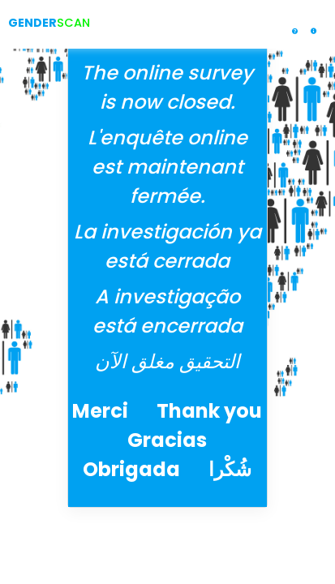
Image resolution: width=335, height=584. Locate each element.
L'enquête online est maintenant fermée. (167, 166)
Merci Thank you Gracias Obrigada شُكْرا (167, 440)
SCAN (73, 23)
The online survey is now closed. (167, 87)
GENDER (32, 23)
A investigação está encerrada (167, 311)
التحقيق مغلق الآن (167, 361)
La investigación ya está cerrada (167, 246)
